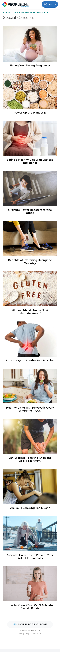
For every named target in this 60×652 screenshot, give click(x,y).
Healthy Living (10, 12)
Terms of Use (37, 636)
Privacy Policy (23, 636)
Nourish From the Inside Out (35, 12)
